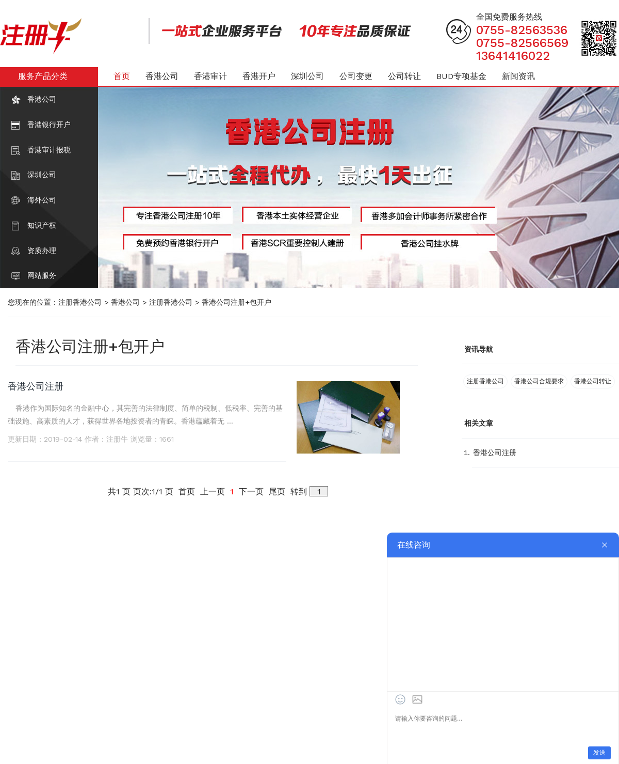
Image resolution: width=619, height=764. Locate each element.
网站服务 (41, 275)
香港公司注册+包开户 (236, 302)
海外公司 (41, 200)
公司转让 (404, 76)
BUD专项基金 (461, 76)
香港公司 (41, 99)
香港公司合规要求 (539, 381)
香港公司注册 (35, 386)
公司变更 (355, 76)
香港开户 (258, 76)
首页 (121, 76)
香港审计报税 (49, 150)
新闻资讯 (518, 76)
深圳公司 (41, 174)
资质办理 (41, 250)
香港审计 (210, 76)
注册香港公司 (80, 302)
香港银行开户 (49, 124)
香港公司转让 (592, 381)
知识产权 (41, 225)
